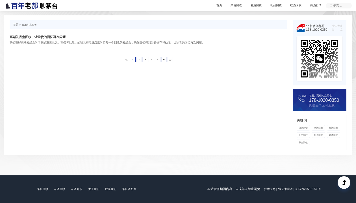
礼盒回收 (318, 134)
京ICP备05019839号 (308, 189)
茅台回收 (236, 5)
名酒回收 (256, 5)
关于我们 (93, 189)
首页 (220, 5)
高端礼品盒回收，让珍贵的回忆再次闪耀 (38, 37)
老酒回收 (318, 127)
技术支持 (269, 189)
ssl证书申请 (285, 189)
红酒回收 (296, 5)
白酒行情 (316, 5)
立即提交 (331, 5)
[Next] (169, 59)
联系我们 (110, 189)
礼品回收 (276, 5)
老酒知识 (76, 189)
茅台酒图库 (129, 189)
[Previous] (127, 59)
